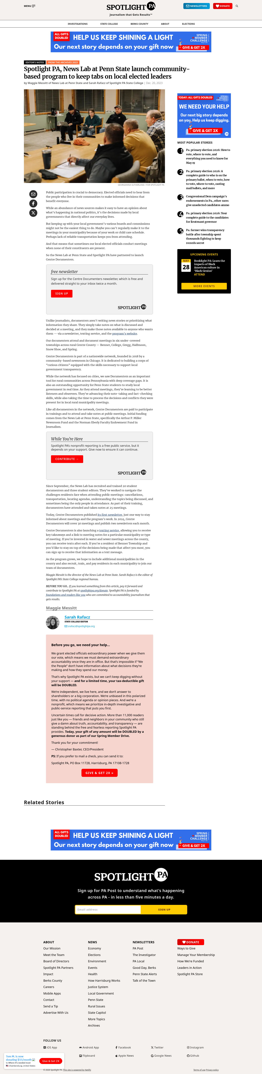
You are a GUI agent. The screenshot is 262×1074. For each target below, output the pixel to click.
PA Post (138, 948)
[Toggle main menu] (29, 6)
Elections (94, 955)
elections (188, 24)
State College (109, 24)
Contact (48, 1000)
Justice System (98, 987)
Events (92, 968)
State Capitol (97, 1013)
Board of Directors (56, 961)
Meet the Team (53, 955)
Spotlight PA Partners (58, 968)
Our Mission (51, 948)
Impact (48, 974)
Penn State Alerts (145, 974)
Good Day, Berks (144, 968)
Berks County (139, 24)
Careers (48, 987)
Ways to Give (186, 948)
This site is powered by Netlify (77, 1069)
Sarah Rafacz (77, 617)
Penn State (95, 1000)
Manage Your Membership (196, 955)
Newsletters (143, 942)
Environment (97, 961)
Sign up (164, 909)
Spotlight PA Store (190, 974)
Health (92, 974)
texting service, (109, 530)
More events (204, 286)
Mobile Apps (52, 993)
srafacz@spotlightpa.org (81, 626)
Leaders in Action (189, 968)
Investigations (78, 24)
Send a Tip (50, 1006)
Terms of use (199, 1070)
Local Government (101, 993)
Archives (94, 1025)
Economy (94, 948)
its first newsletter (110, 514)
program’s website (124, 333)
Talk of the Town (144, 981)
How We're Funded (190, 961)
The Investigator (144, 955)
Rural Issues (96, 1006)
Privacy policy (212, 1070)
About (165, 24)
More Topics (96, 1019)
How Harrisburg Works (104, 981)
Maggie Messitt (61, 608)
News (92, 942)
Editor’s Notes (35, 62)
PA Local (138, 961)
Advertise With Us (55, 1013)
